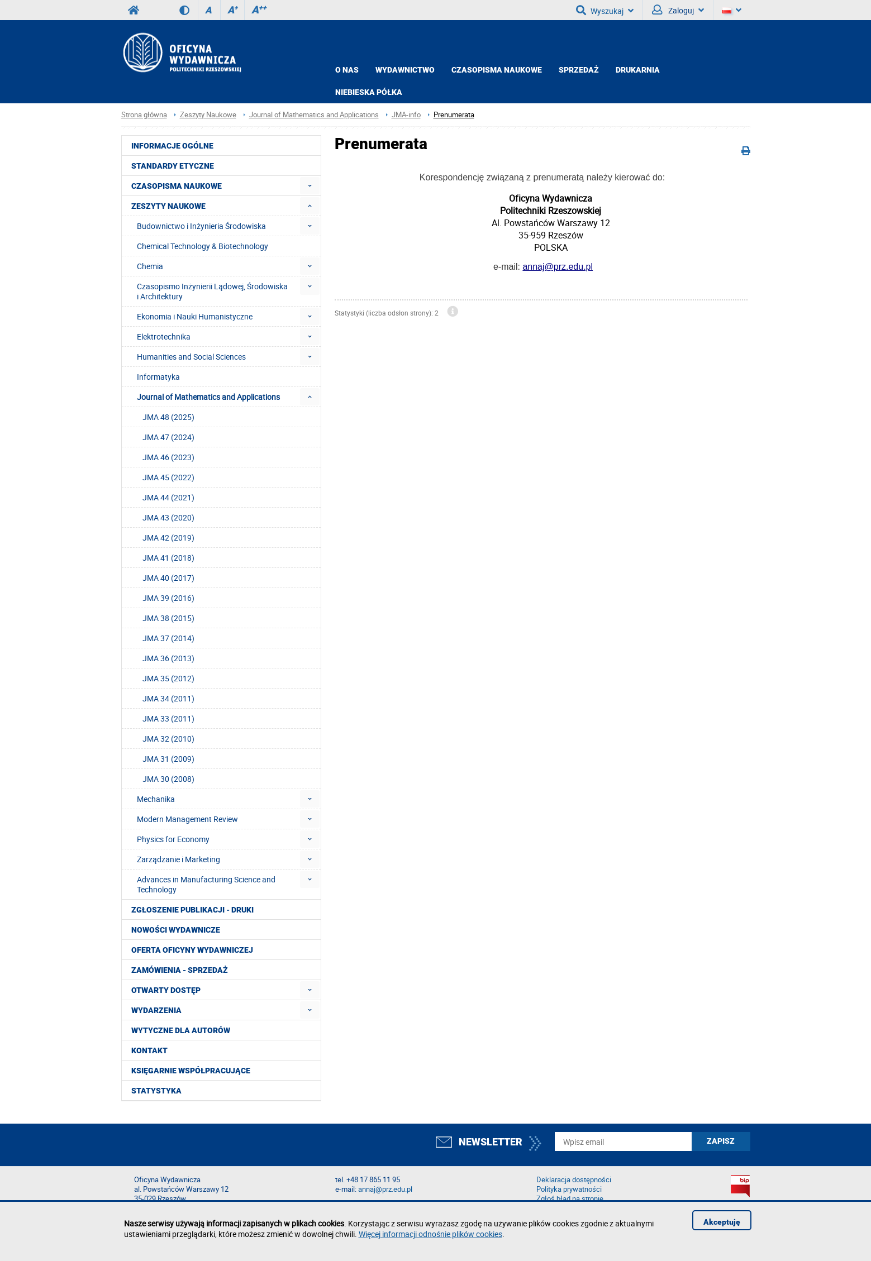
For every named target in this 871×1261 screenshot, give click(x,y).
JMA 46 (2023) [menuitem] (168, 457)
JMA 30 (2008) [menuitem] (168, 778)
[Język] (731, 10)
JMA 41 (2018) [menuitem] (168, 557)
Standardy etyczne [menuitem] (172, 165)
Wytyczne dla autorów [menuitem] (180, 1030)
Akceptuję (721, 1221)
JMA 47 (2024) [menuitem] (168, 437)
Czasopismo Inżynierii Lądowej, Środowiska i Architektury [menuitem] (212, 291)
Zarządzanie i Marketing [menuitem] (178, 859)
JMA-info (406, 115)
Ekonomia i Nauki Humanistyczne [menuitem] (195, 316)
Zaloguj (678, 10)
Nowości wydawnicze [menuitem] (175, 929)
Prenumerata (454, 115)
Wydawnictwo (405, 69)
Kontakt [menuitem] (149, 1050)
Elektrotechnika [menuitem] (164, 336)
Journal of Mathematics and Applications (314, 115)
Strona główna (144, 115)
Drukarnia (638, 69)
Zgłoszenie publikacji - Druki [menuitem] (192, 909)
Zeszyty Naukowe (208, 115)
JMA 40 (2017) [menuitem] (168, 577)
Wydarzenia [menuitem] (156, 1010)
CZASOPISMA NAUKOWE (496, 69)
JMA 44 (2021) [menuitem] (168, 497)
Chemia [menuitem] (150, 266)
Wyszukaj (605, 10)
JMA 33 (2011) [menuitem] (168, 718)
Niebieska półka (368, 92)
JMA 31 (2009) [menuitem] (168, 758)
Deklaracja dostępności (573, 1179)
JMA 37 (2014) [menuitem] (168, 638)
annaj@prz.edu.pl (557, 266)
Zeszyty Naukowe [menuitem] (168, 206)
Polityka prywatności (569, 1189)
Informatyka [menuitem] (158, 376)
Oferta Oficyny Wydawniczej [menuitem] (192, 949)
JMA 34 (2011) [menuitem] (168, 698)
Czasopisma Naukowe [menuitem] (176, 185)
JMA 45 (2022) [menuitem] (168, 477)
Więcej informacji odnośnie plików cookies (430, 1234)
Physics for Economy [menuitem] (173, 839)
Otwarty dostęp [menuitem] (166, 990)
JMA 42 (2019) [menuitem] (168, 537)
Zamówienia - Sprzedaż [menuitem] (179, 970)
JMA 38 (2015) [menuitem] (168, 618)
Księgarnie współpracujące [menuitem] (190, 1070)
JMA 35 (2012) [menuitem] (168, 678)
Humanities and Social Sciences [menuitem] (191, 356)
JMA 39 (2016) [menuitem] (168, 598)
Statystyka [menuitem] (156, 1090)
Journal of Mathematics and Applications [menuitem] (208, 396)
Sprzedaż (579, 69)
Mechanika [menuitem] (156, 799)
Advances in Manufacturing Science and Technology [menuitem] (206, 884)
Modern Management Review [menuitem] (187, 819)
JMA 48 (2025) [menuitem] (168, 417)
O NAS (347, 69)
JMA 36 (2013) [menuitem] (168, 658)
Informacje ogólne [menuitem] (172, 145)
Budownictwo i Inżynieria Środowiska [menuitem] (201, 226)
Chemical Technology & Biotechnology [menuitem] (202, 246)
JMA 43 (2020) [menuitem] (168, 517)
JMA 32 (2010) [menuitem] (168, 738)
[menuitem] (310, 185)
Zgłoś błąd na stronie (569, 1198)
